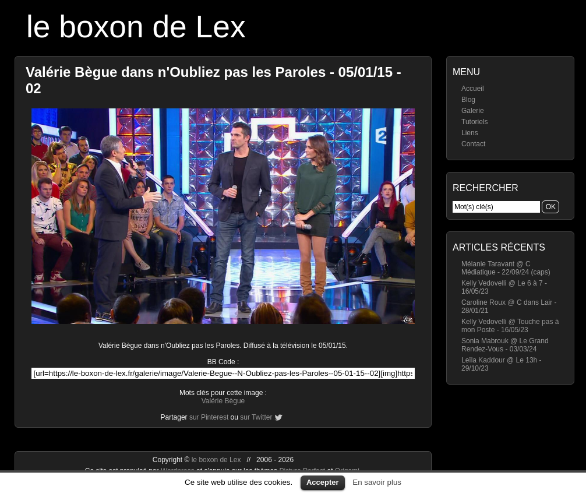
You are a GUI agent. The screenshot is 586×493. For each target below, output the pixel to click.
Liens (469, 133)
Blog (468, 100)
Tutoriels (474, 122)
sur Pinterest (208, 417)
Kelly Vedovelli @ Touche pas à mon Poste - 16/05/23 (510, 326)
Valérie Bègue (223, 401)
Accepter (322, 482)
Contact (473, 144)
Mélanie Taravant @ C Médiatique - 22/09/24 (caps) (505, 268)
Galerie (472, 111)
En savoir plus (376, 482)
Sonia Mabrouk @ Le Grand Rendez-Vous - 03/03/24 (505, 345)
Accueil (472, 88)
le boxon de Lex (136, 26)
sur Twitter (256, 417)
